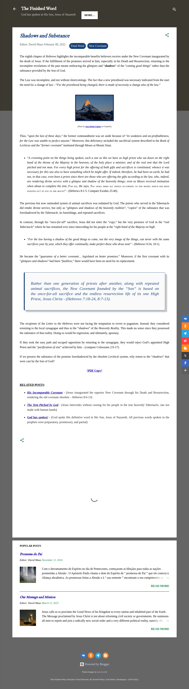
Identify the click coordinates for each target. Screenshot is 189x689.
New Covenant (98, 57)
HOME (28, 26)
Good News (62, 26)
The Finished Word (38, 9)
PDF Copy (94, 382)
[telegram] (98, 655)
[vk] (83, 655)
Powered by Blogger (94, 664)
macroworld (102, 672)
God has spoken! (37, 428)
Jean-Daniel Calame (93, 138)
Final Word (77, 57)
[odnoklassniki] (91, 655)
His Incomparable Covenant (45, 404)
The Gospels (85, 26)
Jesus (43, 26)
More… (106, 26)
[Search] (174, 10)
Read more (160, 597)
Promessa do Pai (31, 566)
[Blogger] (106, 655)
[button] (167, 47)
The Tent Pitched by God (42, 416)
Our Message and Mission (37, 609)
